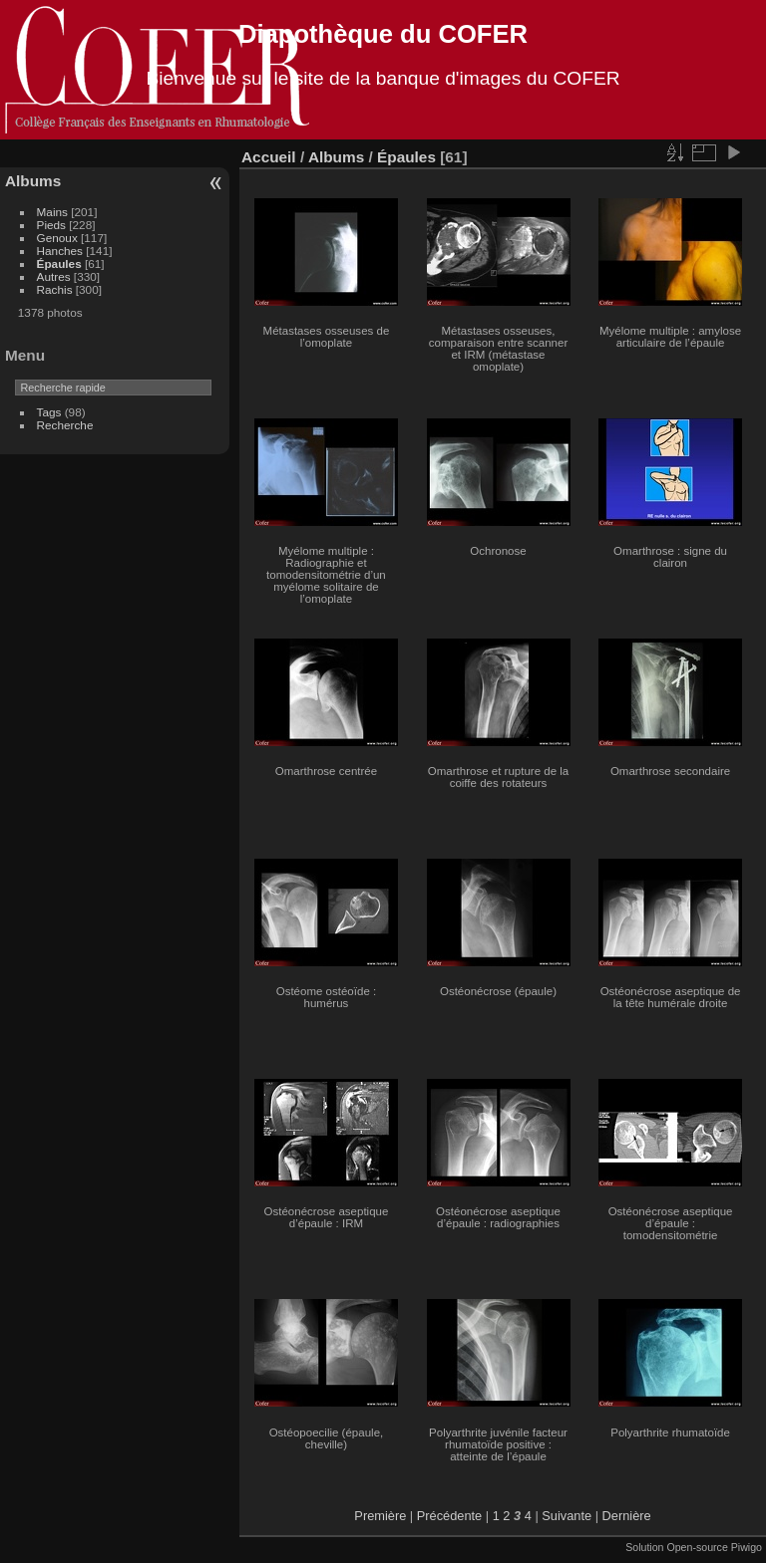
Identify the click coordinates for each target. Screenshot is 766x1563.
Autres (54, 276)
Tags (49, 411)
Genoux (57, 237)
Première (380, 1515)
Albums (33, 180)
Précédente (449, 1515)
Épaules (59, 263)
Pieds (51, 224)
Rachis (55, 289)
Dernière (626, 1515)
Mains (52, 211)
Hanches (60, 250)
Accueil (268, 156)
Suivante (566, 1515)
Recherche (65, 424)
